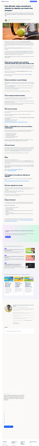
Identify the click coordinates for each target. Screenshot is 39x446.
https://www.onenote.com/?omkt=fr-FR (18, 169)
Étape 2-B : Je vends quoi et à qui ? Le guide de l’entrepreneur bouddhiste (19, 284)
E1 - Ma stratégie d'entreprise (11, 17)
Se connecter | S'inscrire (34, 1)
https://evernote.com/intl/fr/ (13, 170)
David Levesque (12, 21)
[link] (1, 12)
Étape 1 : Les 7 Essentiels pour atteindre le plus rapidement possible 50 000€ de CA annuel (30, 284)
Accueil (7, 17)
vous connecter (12, 331)
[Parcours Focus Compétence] (1, 8)
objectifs (31, 74)
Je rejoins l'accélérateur (10, 426)
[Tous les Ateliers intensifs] (1, 10)
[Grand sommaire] (1, 6)
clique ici (10, 20)
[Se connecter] (1, 4)
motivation (26, 51)
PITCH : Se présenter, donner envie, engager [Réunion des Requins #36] (9, 284)
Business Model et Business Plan (18, 17)
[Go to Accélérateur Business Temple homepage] (8, 1)
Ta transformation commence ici (30, 320)
